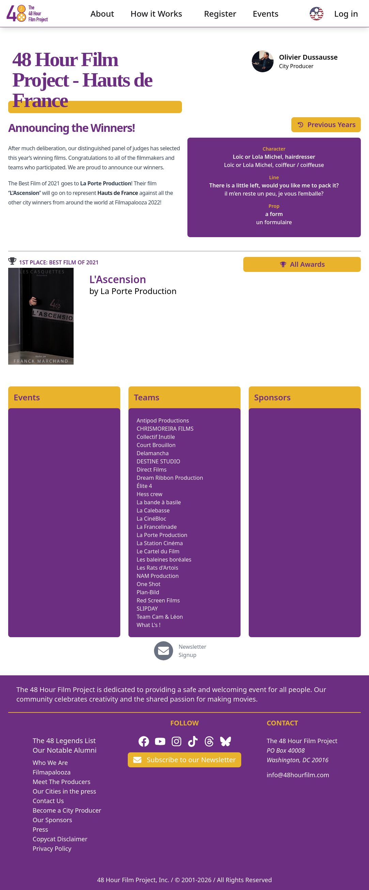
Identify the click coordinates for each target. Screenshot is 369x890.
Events (266, 19)
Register (220, 19)
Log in (335, 19)
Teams (146, 397)
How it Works (156, 19)
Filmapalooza (52, 772)
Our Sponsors (52, 820)
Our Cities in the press (64, 791)
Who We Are (50, 762)
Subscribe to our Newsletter (184, 759)
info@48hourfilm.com (298, 775)
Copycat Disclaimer (60, 839)
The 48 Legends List (64, 740)
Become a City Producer (67, 810)
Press (40, 829)
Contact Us (48, 801)
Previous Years (326, 124)
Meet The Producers (62, 782)
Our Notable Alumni (65, 750)
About (102, 19)
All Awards (302, 264)
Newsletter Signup (192, 651)
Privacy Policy (52, 848)
